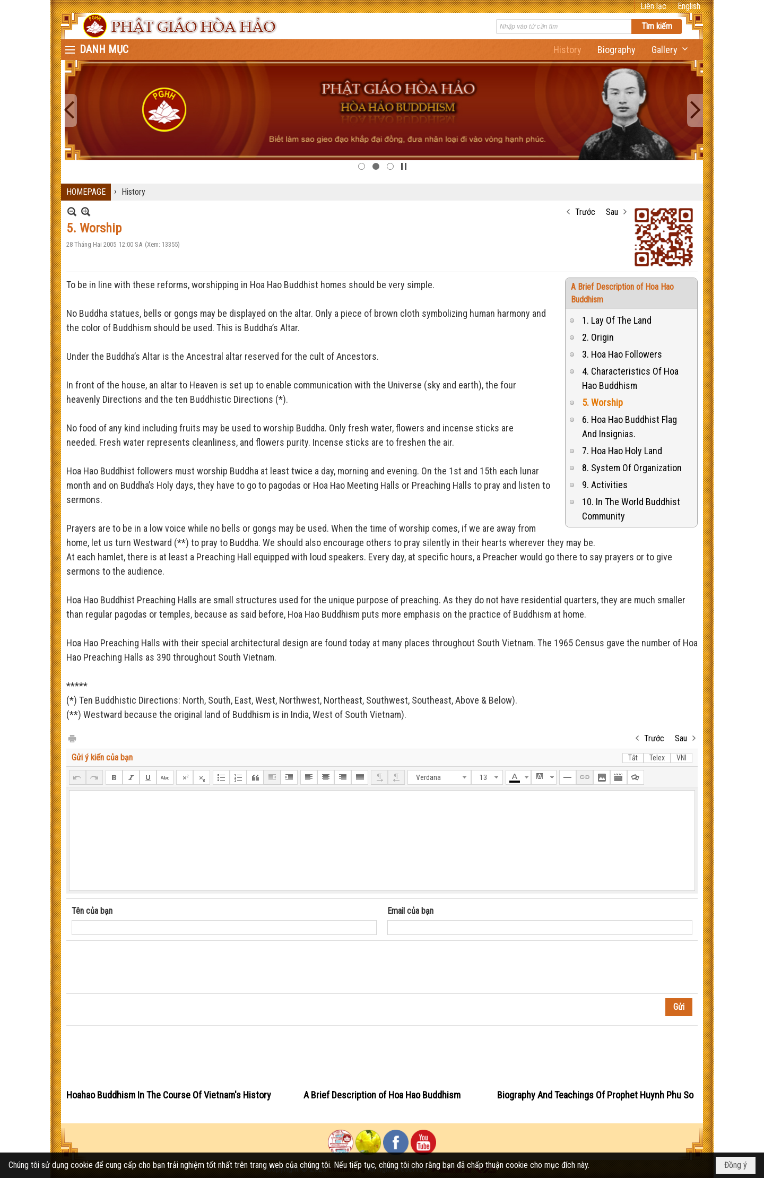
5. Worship (602, 402)
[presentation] (152, 967)
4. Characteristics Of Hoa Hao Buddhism (630, 378)
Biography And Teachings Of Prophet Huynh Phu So (595, 1095)
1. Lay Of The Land (617, 320)
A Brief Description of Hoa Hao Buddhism (382, 1095)
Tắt (633, 757)
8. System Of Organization (632, 467)
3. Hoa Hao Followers (622, 354)
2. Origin (598, 337)
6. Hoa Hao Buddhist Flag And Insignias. (629, 426)
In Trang (71, 737)
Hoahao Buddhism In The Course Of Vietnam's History (168, 1095)
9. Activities (605, 484)
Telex (657, 757)
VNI (681, 757)
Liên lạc (653, 6)
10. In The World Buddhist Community (631, 509)
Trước (585, 212)
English (689, 6)
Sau (612, 212)
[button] (671, 49)
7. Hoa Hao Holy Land (622, 450)
